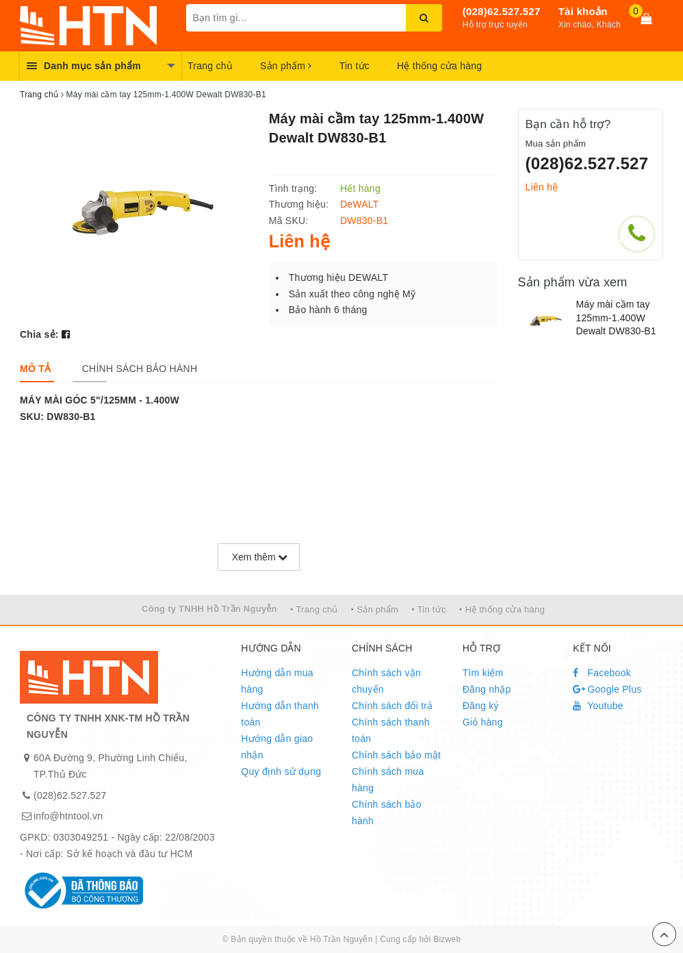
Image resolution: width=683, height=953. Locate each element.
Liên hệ (542, 187)
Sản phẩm (286, 65)
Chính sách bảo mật (396, 755)
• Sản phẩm (374, 609)
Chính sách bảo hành (387, 812)
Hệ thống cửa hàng (439, 65)
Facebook (602, 672)
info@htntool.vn (68, 815)
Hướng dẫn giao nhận (277, 746)
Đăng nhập (487, 689)
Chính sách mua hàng (388, 779)
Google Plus (607, 689)
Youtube (598, 705)
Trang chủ (210, 65)
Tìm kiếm (483, 672)
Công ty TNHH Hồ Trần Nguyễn (209, 609)
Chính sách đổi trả (392, 705)
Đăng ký (481, 705)
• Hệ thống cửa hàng (502, 609)
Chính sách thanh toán (391, 730)
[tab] (35, 368)
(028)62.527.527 (502, 11)
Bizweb (447, 939)
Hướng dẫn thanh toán (280, 714)
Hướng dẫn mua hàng (277, 681)
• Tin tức (428, 609)
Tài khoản (583, 11)
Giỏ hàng (483, 722)
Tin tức (354, 65)
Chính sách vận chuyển (386, 681)
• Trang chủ (314, 609)
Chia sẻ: (39, 334)
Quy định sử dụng (281, 771)
